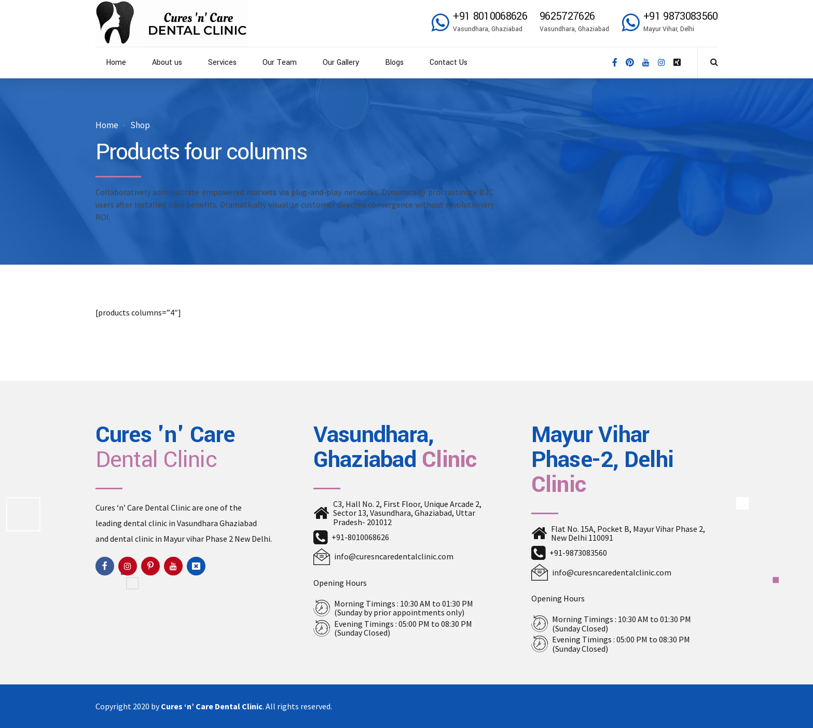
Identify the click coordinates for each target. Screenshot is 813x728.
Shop (140, 125)
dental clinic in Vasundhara (170, 523)
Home (116, 62)
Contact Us (448, 62)
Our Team (280, 62)
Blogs (394, 62)
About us (167, 62)
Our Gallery (341, 62)
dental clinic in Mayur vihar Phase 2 (171, 538)
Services (222, 62)
